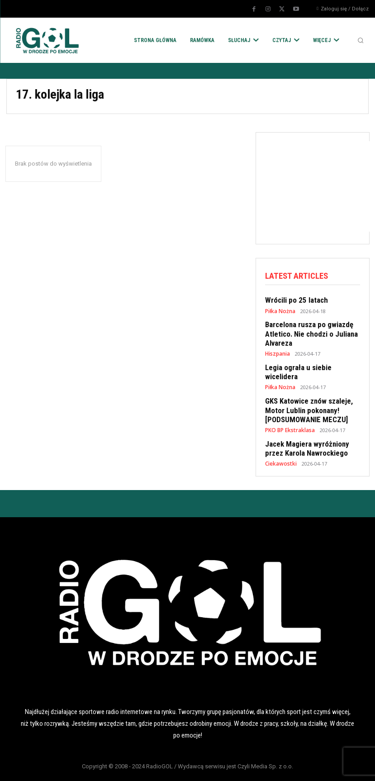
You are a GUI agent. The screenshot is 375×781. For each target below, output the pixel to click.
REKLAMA (231, 766)
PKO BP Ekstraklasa (289, 412)
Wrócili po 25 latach (293, 299)
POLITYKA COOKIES (144, 766)
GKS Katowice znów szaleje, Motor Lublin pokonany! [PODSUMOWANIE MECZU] (305, 394)
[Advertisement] (320, 186)
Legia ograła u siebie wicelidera (310, 363)
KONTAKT (318, 766)
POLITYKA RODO (57, 766)
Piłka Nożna (279, 309)
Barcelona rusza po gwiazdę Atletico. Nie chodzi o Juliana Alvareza (307, 331)
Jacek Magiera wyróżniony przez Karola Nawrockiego (303, 430)
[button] (360, 40)
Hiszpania (277, 349)
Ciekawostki (279, 444)
